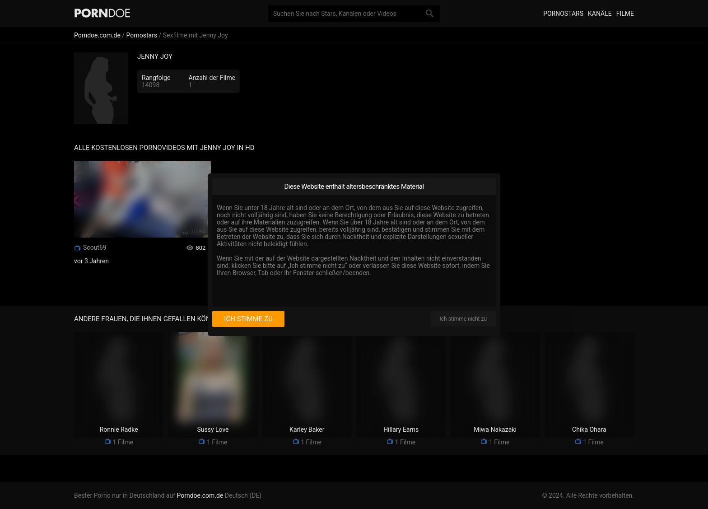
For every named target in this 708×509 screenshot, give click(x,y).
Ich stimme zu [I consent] (248, 319)
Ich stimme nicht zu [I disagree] (463, 319)
